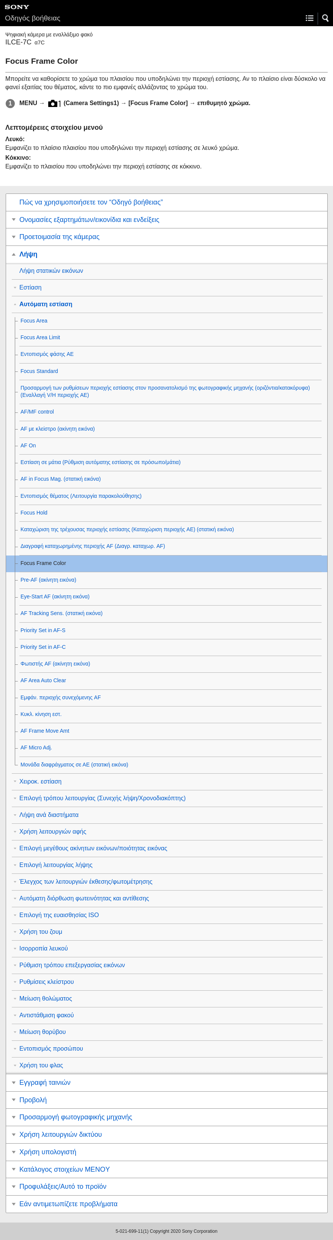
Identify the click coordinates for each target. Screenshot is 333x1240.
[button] (325, 18)
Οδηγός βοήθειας (32, 18)
